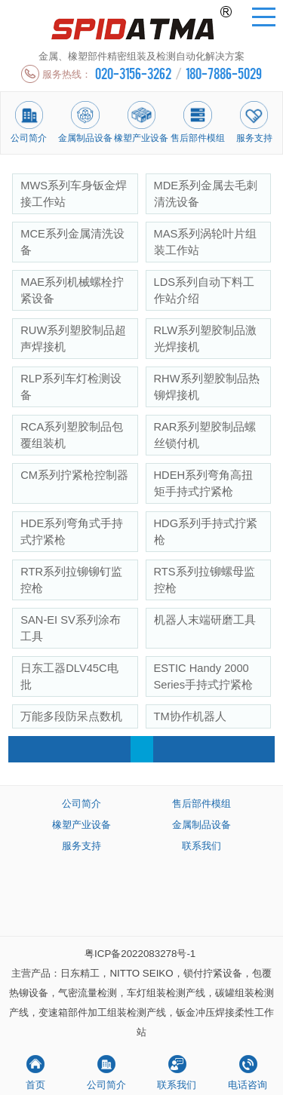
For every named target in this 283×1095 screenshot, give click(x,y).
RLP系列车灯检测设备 (71, 387)
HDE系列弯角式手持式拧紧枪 (71, 531)
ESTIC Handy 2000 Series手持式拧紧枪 (204, 676)
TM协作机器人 (190, 716)
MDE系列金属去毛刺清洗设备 (206, 193)
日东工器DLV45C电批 (69, 676)
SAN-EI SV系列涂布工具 (70, 628)
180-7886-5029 (224, 73)
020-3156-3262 (133, 73)
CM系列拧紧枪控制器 (74, 475)
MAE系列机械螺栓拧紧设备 (72, 290)
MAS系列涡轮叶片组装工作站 (205, 242)
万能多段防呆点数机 (71, 716)
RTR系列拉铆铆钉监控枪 (71, 580)
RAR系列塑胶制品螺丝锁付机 (205, 435)
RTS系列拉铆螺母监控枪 (204, 580)
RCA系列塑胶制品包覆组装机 (71, 435)
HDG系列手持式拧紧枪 (206, 531)
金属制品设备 (201, 824)
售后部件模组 (201, 803)
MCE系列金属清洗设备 (72, 242)
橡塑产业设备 (81, 824)
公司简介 (81, 803)
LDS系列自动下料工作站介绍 (204, 290)
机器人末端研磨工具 (205, 620)
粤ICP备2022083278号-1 (140, 953)
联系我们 (201, 845)
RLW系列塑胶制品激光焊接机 (205, 338)
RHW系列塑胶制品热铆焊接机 (207, 387)
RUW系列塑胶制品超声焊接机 (73, 338)
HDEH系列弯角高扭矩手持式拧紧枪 (204, 483)
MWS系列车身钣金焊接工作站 (73, 193)
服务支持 (81, 845)
